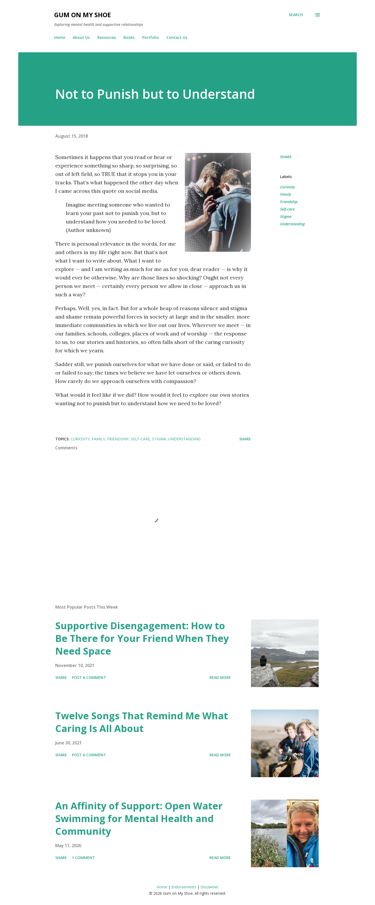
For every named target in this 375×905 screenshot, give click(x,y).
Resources (106, 37)
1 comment (83, 857)
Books (129, 37)
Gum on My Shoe (82, 14)
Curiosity (287, 186)
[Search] (296, 15)
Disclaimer (209, 886)
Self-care (287, 209)
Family (285, 194)
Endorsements (183, 886)
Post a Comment (89, 677)
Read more (220, 677)
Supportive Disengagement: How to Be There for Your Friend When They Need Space (142, 638)
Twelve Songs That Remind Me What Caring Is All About (141, 722)
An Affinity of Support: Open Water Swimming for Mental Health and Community (139, 818)
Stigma (285, 216)
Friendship (289, 201)
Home (59, 37)
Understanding (292, 223)
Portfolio (150, 37)
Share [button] (286, 156)
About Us (81, 37)
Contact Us (177, 37)
